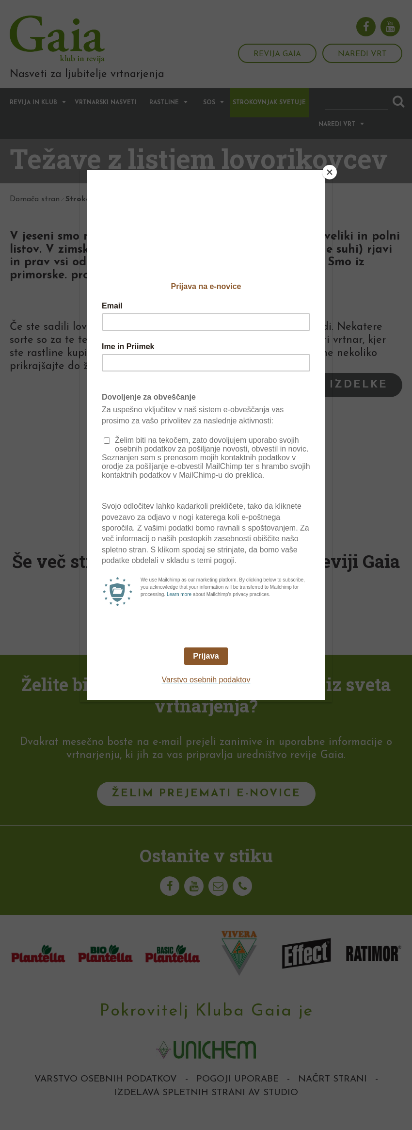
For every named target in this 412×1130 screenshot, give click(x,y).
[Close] (329, 172)
